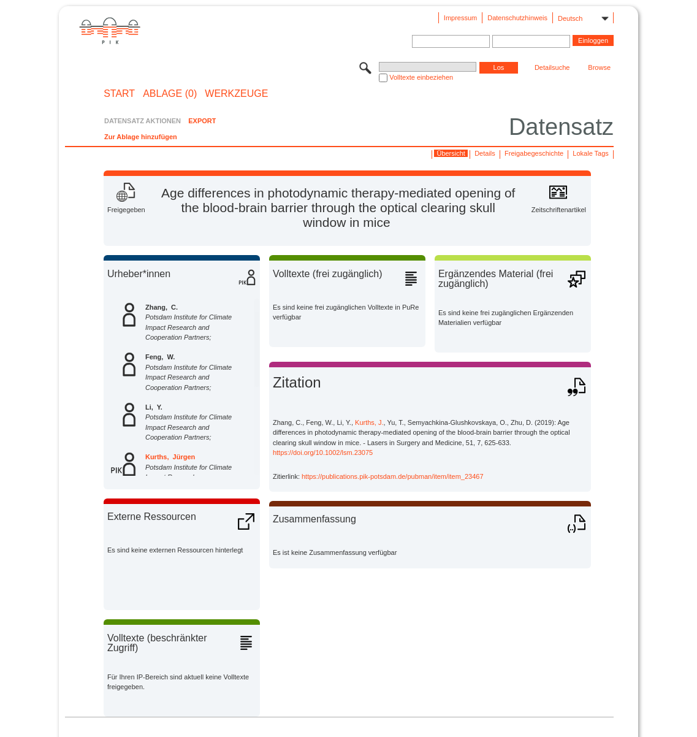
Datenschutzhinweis (517, 17)
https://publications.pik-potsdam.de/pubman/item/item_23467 (393, 476)
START (119, 94)
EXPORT (202, 120)
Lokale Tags (591, 153)
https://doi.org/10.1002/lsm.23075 (323, 452)
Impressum (460, 17)
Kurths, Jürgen (170, 456)
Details (484, 153)
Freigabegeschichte (534, 153)
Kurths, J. (369, 422)
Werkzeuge (236, 94)
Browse (599, 67)
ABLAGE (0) (170, 94)
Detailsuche (552, 67)
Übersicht (450, 153)
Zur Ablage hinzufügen (140, 136)
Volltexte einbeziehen (421, 77)
